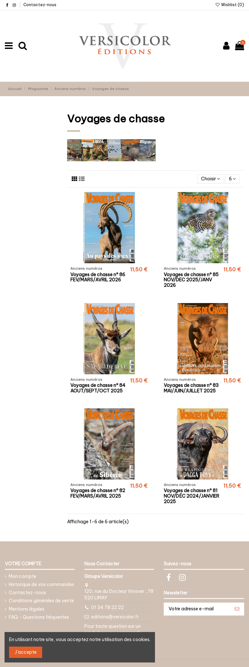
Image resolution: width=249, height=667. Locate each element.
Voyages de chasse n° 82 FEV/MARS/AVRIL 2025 (97, 493)
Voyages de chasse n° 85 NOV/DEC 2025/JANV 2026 (191, 280)
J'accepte (26, 652)
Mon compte (22, 576)
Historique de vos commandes (41, 584)
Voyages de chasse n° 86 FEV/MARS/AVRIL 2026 (97, 277)
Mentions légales (26, 609)
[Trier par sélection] (210, 179)
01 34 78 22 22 (107, 607)
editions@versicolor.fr (115, 617)
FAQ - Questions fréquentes (39, 617)
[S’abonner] (237, 609)
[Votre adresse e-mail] (197, 609)
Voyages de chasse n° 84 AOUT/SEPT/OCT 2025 (97, 388)
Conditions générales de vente (41, 601)
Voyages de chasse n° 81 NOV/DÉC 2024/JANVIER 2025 (191, 496)
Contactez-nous (39, 4)
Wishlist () (229, 4)
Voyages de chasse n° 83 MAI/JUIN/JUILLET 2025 (191, 388)
